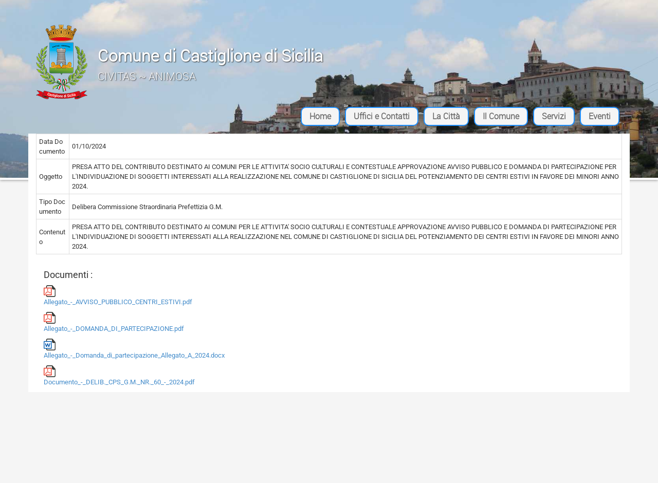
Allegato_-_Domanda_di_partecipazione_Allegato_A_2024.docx (134, 349)
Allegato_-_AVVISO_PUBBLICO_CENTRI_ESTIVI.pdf (118, 295)
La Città (446, 116)
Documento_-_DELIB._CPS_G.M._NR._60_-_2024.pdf (119, 375)
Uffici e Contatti (382, 116)
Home (320, 116)
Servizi (554, 116)
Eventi (600, 116)
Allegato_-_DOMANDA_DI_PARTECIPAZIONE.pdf (114, 322)
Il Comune (501, 116)
